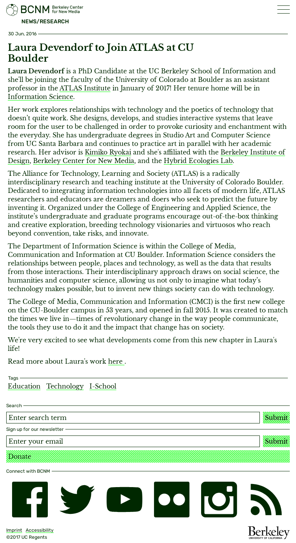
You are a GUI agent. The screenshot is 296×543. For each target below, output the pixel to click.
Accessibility (40, 530)
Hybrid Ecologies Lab (198, 161)
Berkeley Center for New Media (83, 161)
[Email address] (133, 441)
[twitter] (77, 499)
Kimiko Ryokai (108, 152)
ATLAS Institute (85, 88)
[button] (283, 9)
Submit (276, 418)
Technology (65, 386)
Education (24, 386)
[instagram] (219, 499)
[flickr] (172, 499)
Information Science (40, 97)
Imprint (14, 530)
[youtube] (124, 499)
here (116, 361)
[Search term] (133, 417)
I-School (102, 386)
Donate (19, 456)
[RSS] (266, 499)
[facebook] (30, 499)
